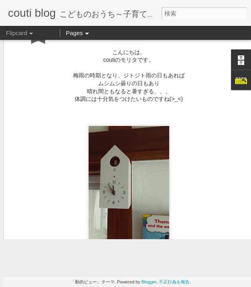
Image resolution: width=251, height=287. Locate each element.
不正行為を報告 (174, 281)
